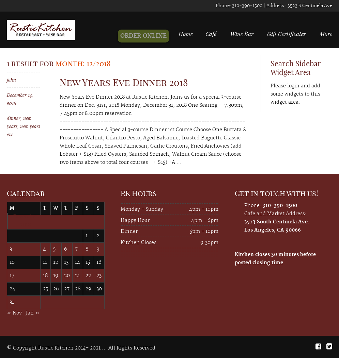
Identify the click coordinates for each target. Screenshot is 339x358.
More (326, 33)
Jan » (33, 313)
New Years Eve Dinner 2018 (124, 82)
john (11, 79)
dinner (13, 118)
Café (212, 33)
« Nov (14, 313)
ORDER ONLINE (149, 36)
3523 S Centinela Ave (309, 5)
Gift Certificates (286, 33)
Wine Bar (241, 33)
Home (191, 33)
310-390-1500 (246, 5)
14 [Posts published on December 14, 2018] (77, 262)
